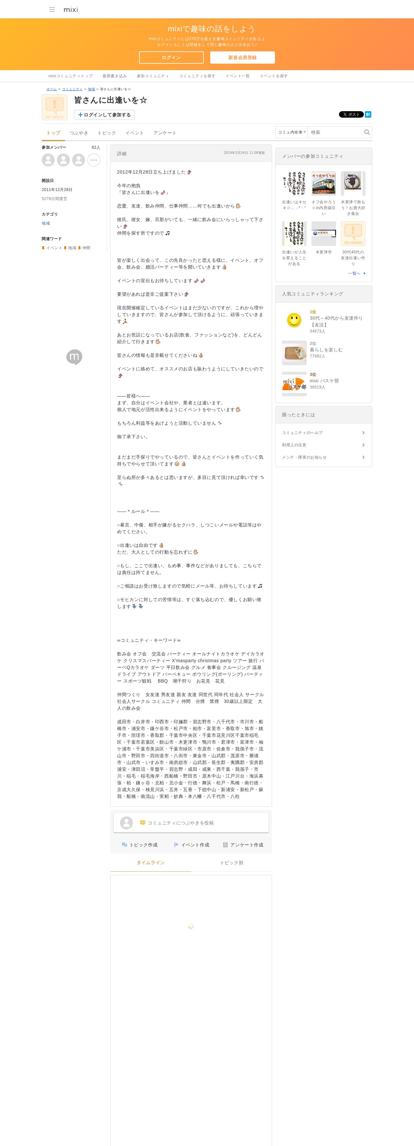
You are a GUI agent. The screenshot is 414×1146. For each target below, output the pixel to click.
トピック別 (232, 862)
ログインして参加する (107, 114)
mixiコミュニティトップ (71, 76)
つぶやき (79, 133)
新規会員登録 (242, 57)
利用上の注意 (294, 445)
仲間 (86, 248)
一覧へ (354, 273)
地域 (91, 89)
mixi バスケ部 (324, 380)
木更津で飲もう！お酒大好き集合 (353, 208)
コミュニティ (72, 89)
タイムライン (150, 862)
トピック (106, 133)
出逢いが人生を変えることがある (294, 258)
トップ (53, 133)
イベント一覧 (237, 76)
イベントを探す (274, 76)
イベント (134, 133)
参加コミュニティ (153, 76)
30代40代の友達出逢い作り (353, 258)
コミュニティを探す (197, 76)
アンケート (165, 133)
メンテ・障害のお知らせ (304, 457)
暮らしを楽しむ (326, 349)
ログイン (171, 57)
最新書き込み (115, 76)
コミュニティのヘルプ (302, 432)
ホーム (52, 89)
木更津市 (324, 252)
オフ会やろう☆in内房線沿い (323, 208)
